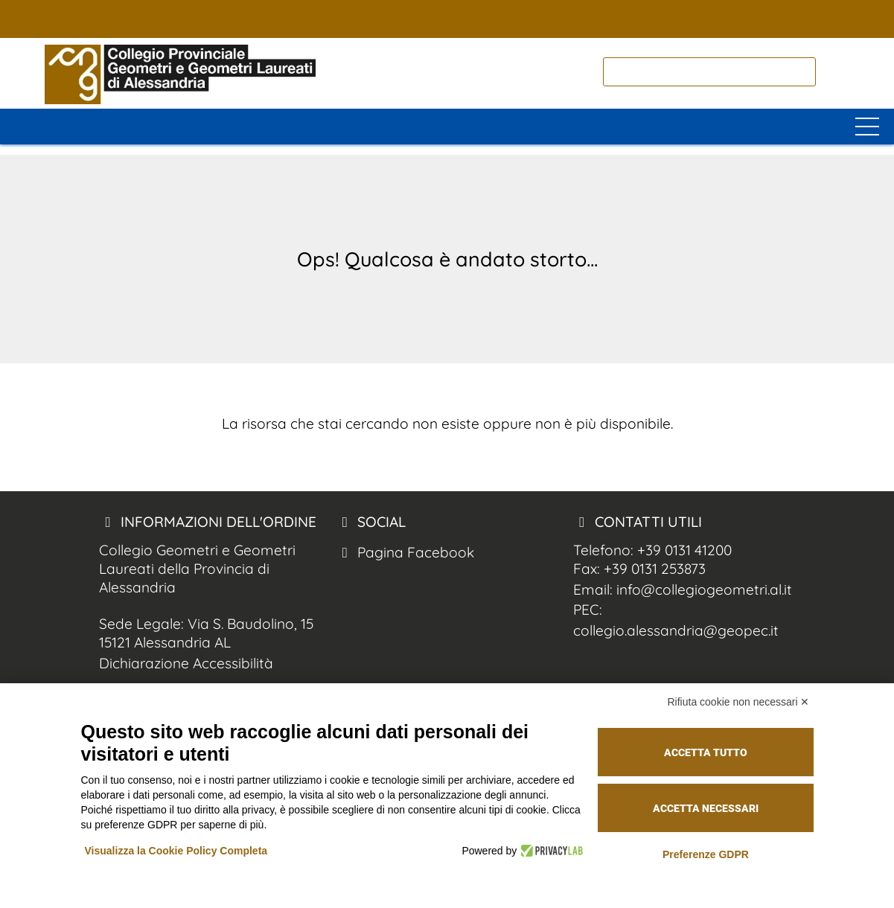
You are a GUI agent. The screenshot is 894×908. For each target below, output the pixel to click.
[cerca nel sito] (834, 72)
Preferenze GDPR (705, 854)
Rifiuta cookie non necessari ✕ (739, 702)
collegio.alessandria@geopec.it (676, 630)
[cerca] (709, 72)
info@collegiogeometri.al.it (704, 589)
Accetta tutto (705, 752)
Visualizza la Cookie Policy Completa (176, 851)
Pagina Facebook (405, 552)
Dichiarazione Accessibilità (186, 663)
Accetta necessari (706, 808)
